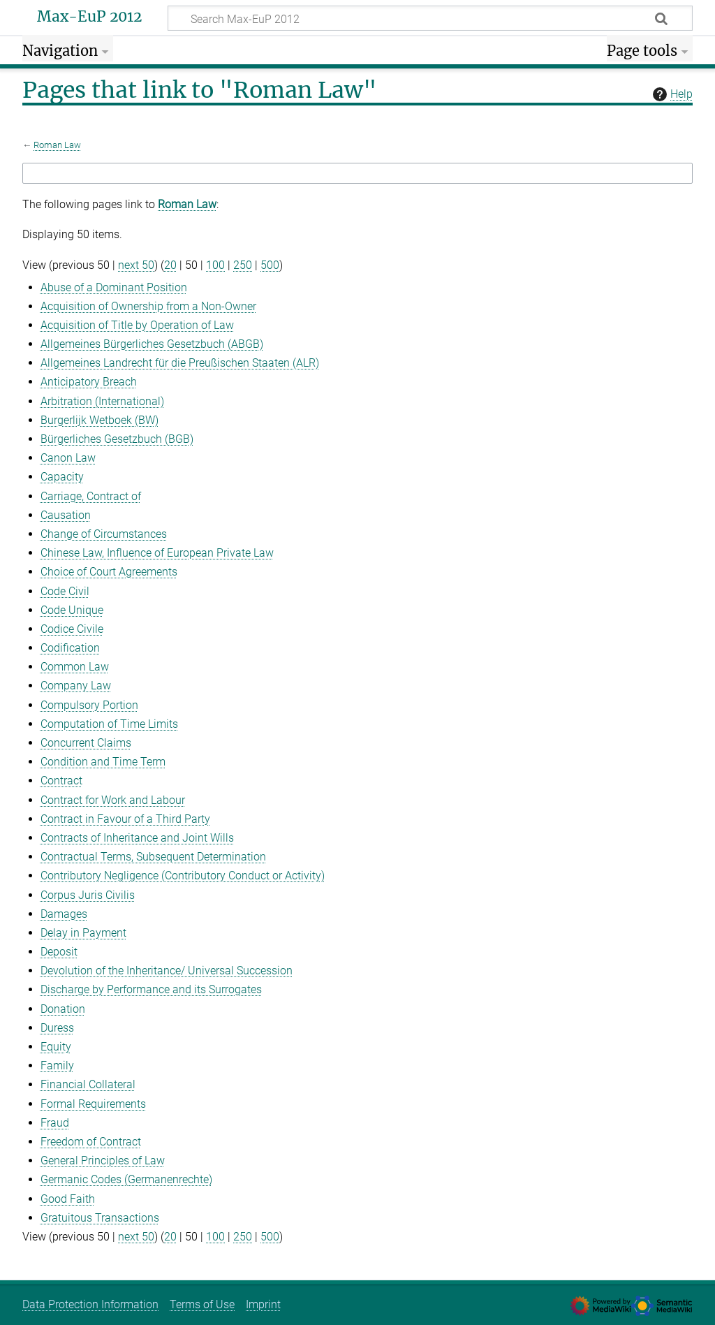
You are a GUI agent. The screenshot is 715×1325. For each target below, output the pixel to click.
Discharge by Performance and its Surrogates (151, 989)
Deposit (59, 951)
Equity (55, 1046)
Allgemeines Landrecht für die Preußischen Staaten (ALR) (179, 362)
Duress (57, 1027)
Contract (61, 780)
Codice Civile (71, 629)
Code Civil (64, 591)
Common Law (74, 666)
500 (269, 265)
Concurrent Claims (85, 742)
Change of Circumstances (103, 534)
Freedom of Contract (90, 1141)
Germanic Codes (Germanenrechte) (126, 1179)
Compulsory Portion (89, 705)
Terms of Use (202, 1304)
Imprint (263, 1304)
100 (215, 265)
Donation (62, 1009)
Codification (70, 647)
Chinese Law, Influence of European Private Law (157, 552)
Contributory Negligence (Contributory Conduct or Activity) (182, 875)
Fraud (54, 1122)
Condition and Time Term (102, 761)
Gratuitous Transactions (99, 1217)
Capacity (62, 476)
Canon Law (68, 457)
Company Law (75, 685)
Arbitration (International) (102, 401)
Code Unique (71, 610)
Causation (65, 515)
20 (170, 265)
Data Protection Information (90, 1304)
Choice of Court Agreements (108, 571)
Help (671, 94)
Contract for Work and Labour (112, 800)
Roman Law (57, 145)
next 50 (136, 265)
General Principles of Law (102, 1160)
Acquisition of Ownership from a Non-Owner (148, 306)
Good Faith (67, 1199)
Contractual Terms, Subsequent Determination (153, 856)
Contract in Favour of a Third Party (125, 819)
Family (57, 1065)
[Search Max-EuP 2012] (430, 18)
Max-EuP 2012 (89, 17)
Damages (63, 914)
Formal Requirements (93, 1104)
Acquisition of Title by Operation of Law (137, 325)
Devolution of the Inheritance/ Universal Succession (166, 970)
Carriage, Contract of (90, 496)
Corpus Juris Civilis (87, 895)
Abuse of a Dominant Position (113, 287)
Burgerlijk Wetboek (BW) (99, 420)
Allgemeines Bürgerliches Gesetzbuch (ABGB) (151, 344)
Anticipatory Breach (88, 381)
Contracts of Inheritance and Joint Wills (137, 837)
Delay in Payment (83, 932)
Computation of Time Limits (109, 724)
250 (242, 265)
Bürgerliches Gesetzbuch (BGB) (116, 439)
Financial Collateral (87, 1084)
